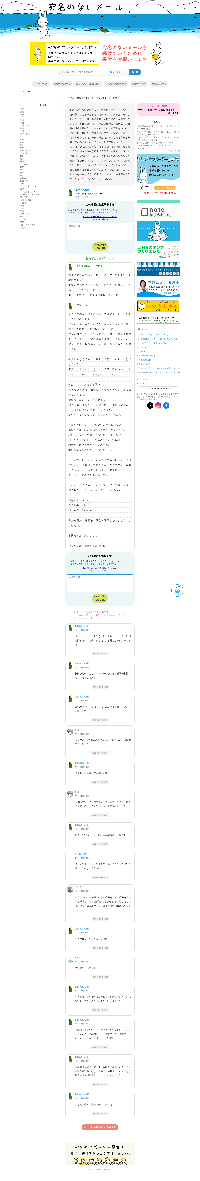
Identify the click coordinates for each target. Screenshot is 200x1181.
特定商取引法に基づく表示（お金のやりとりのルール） (158, 373)
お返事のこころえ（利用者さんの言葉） (153, 335)
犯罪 (22, 211)
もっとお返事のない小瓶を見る (100, 1127)
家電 (22, 206)
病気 (22, 170)
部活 (22, 128)
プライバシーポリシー (100, 219)
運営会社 (140, 384)
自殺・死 (24, 181)
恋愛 (22, 109)
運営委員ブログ (143, 364)
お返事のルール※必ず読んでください (100, 216)
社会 (22, 145)
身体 (22, 172)
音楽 (22, 189)
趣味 (22, 183)
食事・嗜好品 (25, 134)
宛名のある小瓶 (159, 84)
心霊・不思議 (25, 200)
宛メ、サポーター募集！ (147, 356)
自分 (22, 156)
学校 (22, 123)
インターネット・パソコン (31, 186)
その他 (23, 203)
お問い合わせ (142, 379)
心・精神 (24, 164)
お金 (22, 142)
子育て (23, 222)
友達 (22, 120)
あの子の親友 (84, 266)
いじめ (23, 178)
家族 (22, 115)
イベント (24, 153)
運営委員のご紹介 (144, 360)
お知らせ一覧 (174, 151)
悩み (22, 159)
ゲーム (23, 219)
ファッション (25, 214)
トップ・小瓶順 (41, 84)
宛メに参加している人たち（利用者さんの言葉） (157, 339)
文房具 (23, 228)
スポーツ (24, 208)
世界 (22, 148)
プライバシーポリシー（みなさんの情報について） (158, 368)
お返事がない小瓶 (62, 84)
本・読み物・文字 (27, 192)
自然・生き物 (25, 150)
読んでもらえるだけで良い (88, 84)
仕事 (22, 139)
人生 (22, 137)
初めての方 (141, 347)
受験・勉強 (24, 125)
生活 (22, 131)
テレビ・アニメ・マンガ (30, 194)
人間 (22, 117)
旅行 (22, 216)
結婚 (22, 112)
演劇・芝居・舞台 (27, 225)
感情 (22, 161)
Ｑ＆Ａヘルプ (142, 351)
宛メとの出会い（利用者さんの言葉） (152, 343)
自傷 (22, 167)
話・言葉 (24, 197)
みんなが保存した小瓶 (116, 84)
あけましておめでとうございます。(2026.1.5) (156, 143)
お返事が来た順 (139, 84)
